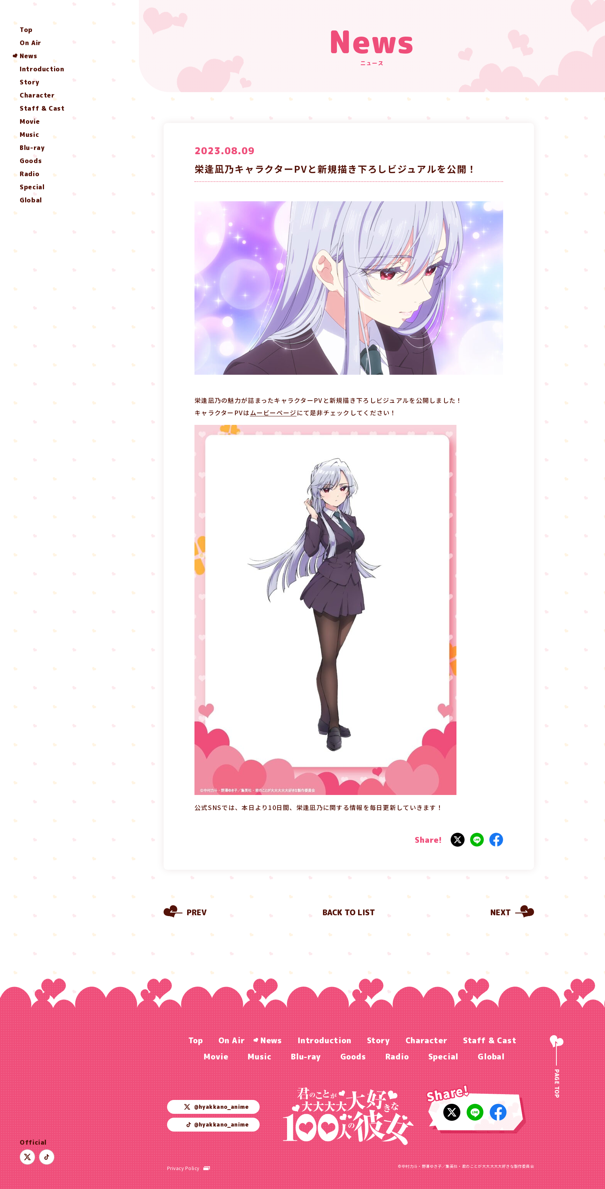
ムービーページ (273, 412)
